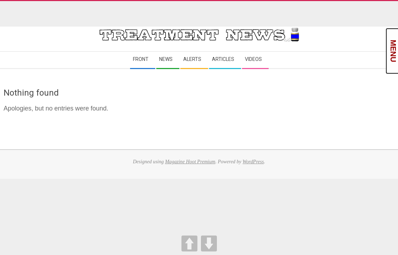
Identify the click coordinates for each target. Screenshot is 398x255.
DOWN (209, 243)
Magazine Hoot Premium (190, 161)
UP (189, 243)
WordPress (253, 161)
